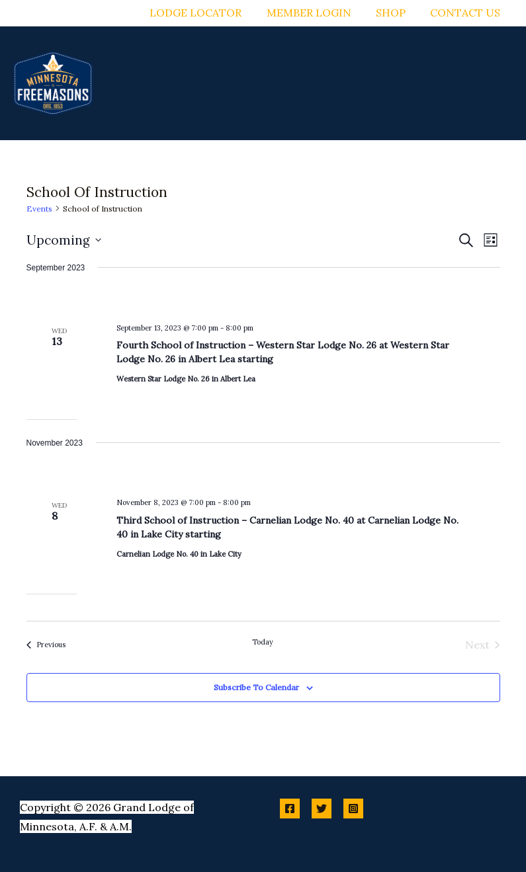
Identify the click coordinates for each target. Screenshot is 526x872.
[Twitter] (321, 808)
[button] (259, 60)
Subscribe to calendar (256, 687)
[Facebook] (290, 808)
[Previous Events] (46, 644)
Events (39, 209)
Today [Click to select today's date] (262, 642)
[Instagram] (353, 808)
